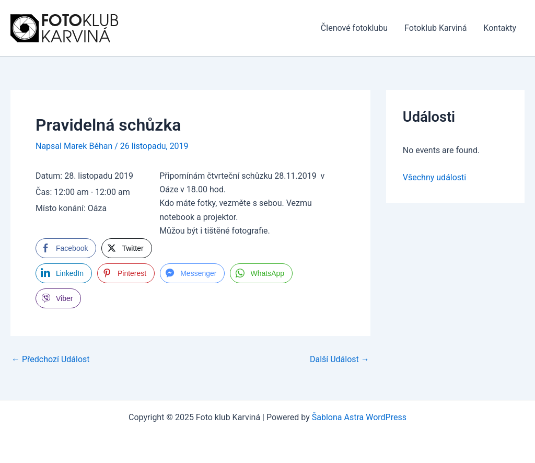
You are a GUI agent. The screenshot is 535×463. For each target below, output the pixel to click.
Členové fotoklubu (354, 28)
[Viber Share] (58, 298)
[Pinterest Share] (126, 273)
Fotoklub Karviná (435, 28)
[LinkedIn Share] (64, 273)
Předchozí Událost (50, 359)
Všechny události (434, 177)
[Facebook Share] (66, 248)
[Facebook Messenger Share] (192, 273)
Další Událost (339, 359)
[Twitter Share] (126, 248)
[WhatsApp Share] (261, 273)
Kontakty (499, 28)
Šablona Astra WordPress (359, 417)
